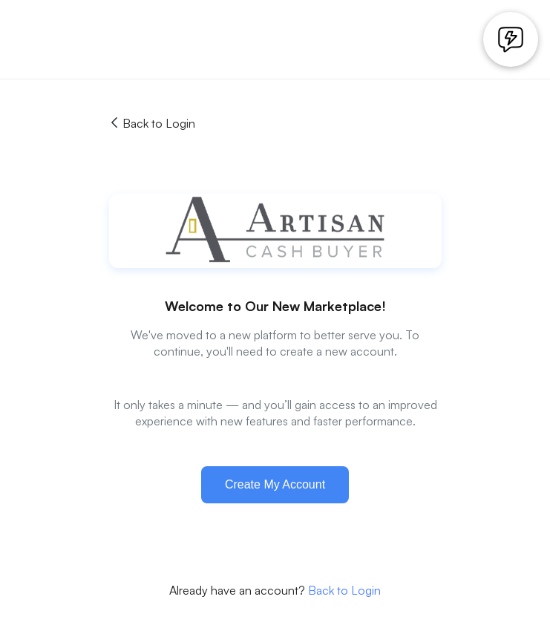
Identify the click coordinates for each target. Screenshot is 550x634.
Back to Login (152, 123)
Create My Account (275, 484)
